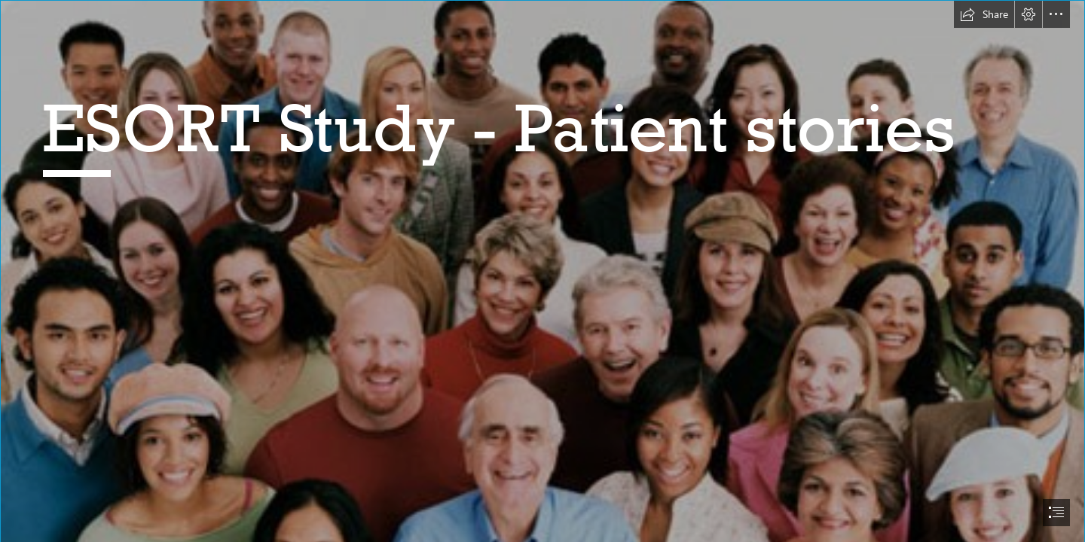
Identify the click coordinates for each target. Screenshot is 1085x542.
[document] (542, 271)
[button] (984, 14)
